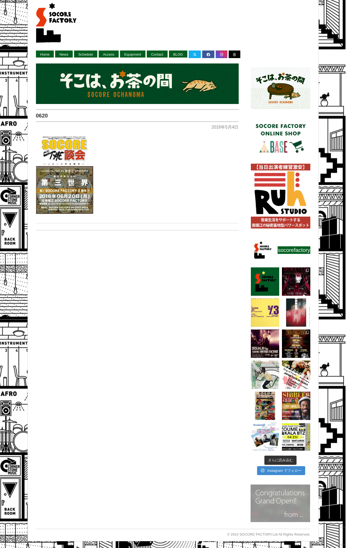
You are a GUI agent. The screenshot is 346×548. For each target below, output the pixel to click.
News (63, 54)
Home (45, 54)
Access (108, 54)
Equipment (132, 54)
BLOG (178, 54)
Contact (157, 54)
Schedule (85, 54)
